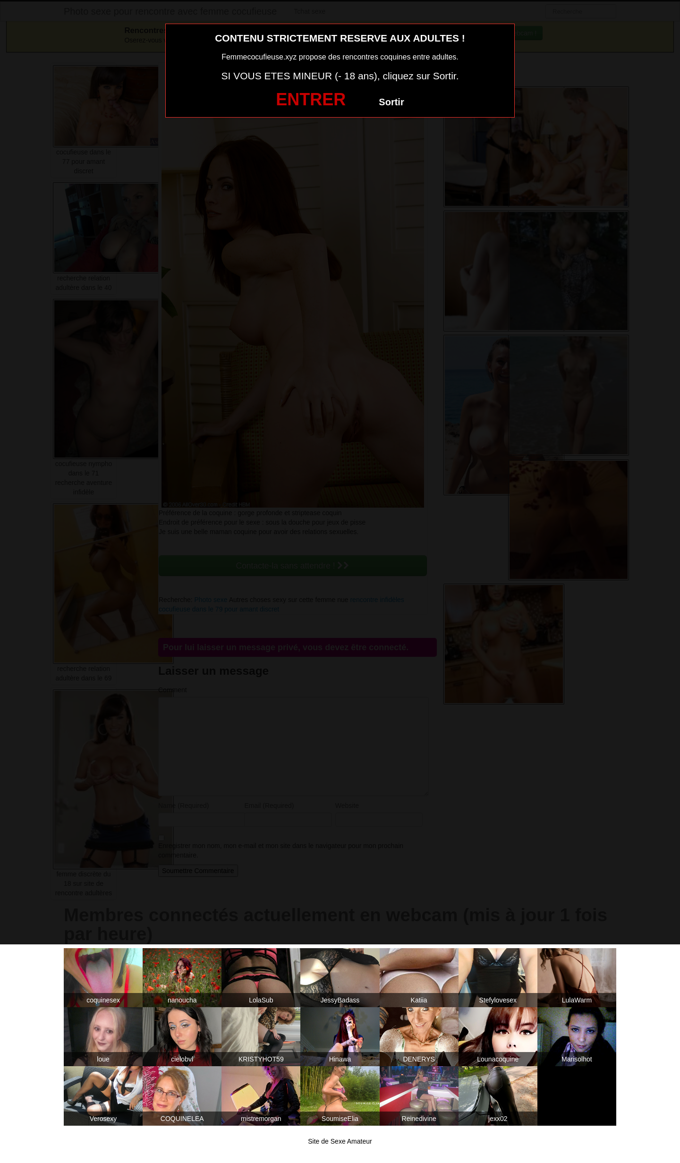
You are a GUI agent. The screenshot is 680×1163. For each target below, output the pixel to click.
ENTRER (311, 99)
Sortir (391, 102)
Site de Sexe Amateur (340, 1141)
